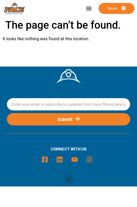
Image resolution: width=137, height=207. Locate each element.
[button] (89, 8)
